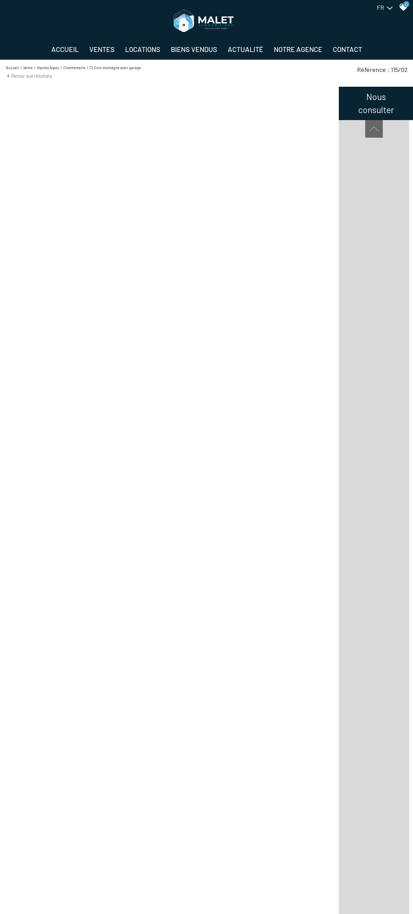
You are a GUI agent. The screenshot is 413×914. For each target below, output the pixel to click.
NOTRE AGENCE (298, 49)
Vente (28, 67)
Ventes (102, 49)
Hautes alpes (48, 67)
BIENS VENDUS (194, 49)
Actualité (245, 49)
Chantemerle (74, 67)
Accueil (65, 49)
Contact (347, 49)
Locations (142, 49)
